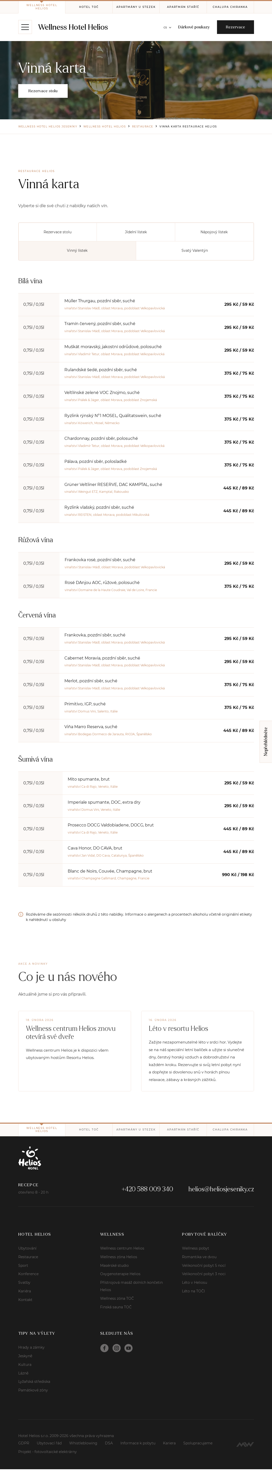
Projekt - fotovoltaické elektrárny (47, 1453)
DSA (109, 1444)
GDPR (23, 1444)
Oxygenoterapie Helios (120, 1275)
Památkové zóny (33, 1392)
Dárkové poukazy (193, 27)
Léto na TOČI (193, 1293)
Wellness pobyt (195, 1250)
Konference (28, 1275)
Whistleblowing (83, 1444)
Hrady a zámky (31, 1349)
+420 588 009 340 (147, 1190)
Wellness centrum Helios (122, 1250)
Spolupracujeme (197, 1444)
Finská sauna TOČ (116, 1308)
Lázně (23, 1374)
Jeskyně (25, 1357)
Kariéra (24, 1293)
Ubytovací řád (49, 1444)
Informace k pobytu (137, 1444)
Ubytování (27, 1250)
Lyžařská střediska (34, 1383)
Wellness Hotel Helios (74, 27)
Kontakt (25, 1301)
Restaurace (28, 1258)
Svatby (24, 1284)
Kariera (169, 1444)
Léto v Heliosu (194, 1284)
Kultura (24, 1366)
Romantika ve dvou (199, 1258)
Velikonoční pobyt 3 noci (204, 1275)
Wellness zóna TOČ (117, 1300)
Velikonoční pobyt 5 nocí (204, 1267)
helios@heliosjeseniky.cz (221, 1190)
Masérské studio (114, 1267)
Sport (23, 1267)
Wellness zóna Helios (118, 1258)
